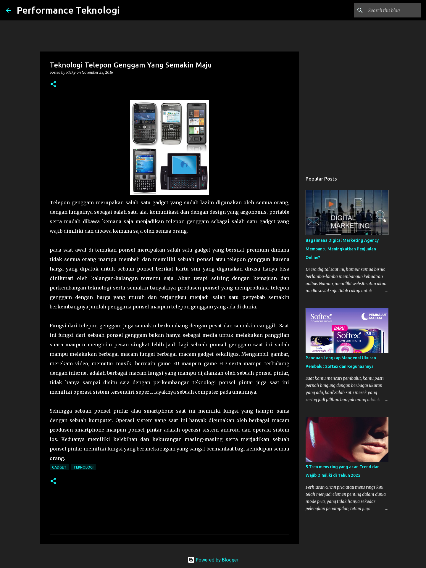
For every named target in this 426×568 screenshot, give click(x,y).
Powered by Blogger (213, 559)
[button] (53, 85)
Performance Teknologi (68, 10)
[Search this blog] (390, 10)
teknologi (83, 467)
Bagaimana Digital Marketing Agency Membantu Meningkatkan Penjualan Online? (342, 249)
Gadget (59, 467)
